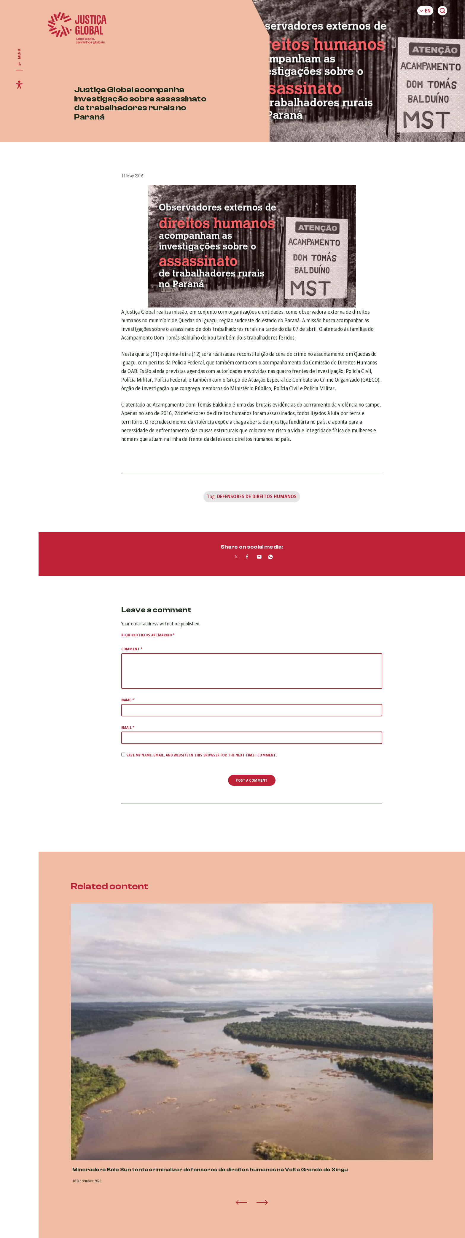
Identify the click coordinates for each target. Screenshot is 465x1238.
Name (127, 699)
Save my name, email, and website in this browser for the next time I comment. (201, 755)
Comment (131, 648)
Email (127, 727)
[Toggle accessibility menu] (19, 84)
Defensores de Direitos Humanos (257, 496)
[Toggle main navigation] (19, 57)
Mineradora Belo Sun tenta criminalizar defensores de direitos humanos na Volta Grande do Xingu (210, 1170)
